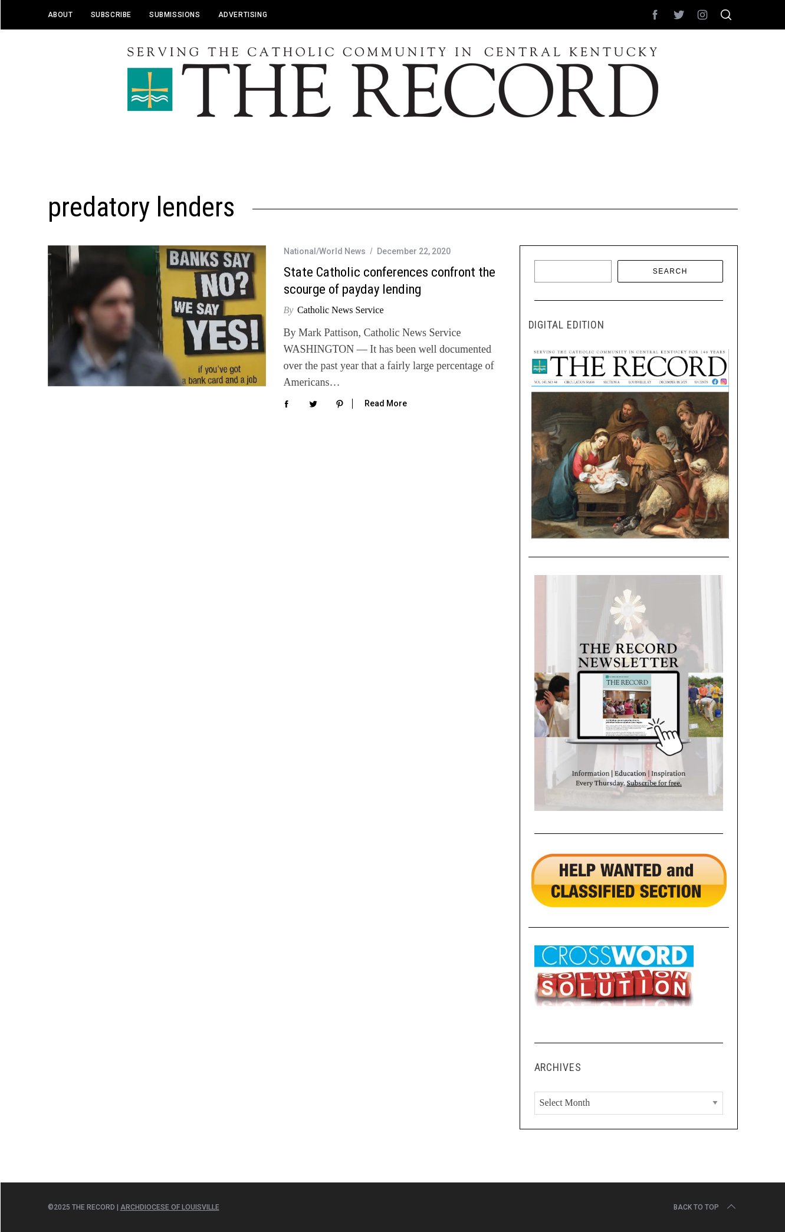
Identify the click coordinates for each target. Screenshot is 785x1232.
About (60, 15)
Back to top (706, 1207)
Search (670, 271)
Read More (385, 403)
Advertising (243, 15)
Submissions (175, 15)
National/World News (325, 251)
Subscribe (111, 15)
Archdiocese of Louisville (169, 1207)
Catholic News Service (340, 310)
